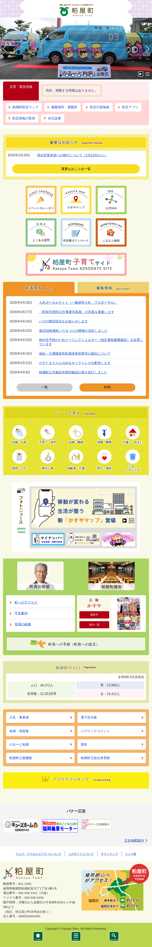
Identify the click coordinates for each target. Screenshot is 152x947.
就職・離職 (104, 442)
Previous (4, 52)
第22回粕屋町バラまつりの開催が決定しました (73, 330)
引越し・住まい (133, 442)
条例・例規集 (19, 731)
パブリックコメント (95, 731)
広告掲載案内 (134, 840)
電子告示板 (89, 717)
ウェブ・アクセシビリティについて (38, 853)
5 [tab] (85, 75)
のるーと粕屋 (19, 744)
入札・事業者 (19, 717)
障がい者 (47, 468)
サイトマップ (109, 853)
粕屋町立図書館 (20, 758)
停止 (147, 74)
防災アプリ (130, 107)
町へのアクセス (26, 602)
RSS (107, 388)
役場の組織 (23, 624)
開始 (140, 74)
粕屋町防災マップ (25, 107)
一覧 (44, 388)
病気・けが (19, 468)
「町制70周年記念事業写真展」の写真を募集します (76, 312)
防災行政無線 (99, 107)
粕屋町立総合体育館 (95, 758)
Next (147, 52)
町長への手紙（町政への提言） (74, 644)
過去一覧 (94, 624)
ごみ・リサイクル (133, 468)
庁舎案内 (21, 613)
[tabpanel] (76, 48)
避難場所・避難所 (64, 107)
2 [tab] (66, 75)
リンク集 (130, 853)
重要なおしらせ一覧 (76, 169)
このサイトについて (81, 853)
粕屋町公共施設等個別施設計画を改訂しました (73, 372)
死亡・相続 (104, 468)
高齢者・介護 (76, 468)
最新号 (94, 614)
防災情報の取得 (23, 118)
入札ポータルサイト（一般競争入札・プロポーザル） (78, 302)
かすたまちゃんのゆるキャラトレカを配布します (75, 363)
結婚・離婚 (76, 442)
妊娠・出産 (19, 442)
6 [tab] (91, 75)
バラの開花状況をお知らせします (63, 321)
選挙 (84, 744)
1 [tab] (60, 75)
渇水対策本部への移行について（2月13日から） (72, 155)
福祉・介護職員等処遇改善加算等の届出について (75, 353)
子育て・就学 (47, 442)
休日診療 (54, 118)
